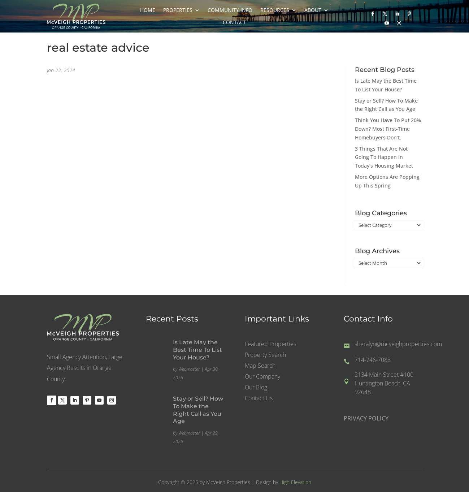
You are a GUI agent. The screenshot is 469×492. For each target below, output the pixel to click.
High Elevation (295, 482)
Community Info (230, 10)
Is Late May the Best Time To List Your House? (197, 350)
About (312, 10)
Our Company (262, 377)
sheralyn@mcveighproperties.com (398, 344)
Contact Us (259, 399)
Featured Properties (270, 345)
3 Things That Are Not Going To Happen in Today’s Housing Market (384, 157)
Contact (234, 22)
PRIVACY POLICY (366, 419)
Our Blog (256, 388)
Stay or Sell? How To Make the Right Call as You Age (198, 409)
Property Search (265, 356)
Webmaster (189, 369)
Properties (177, 10)
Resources (274, 10)
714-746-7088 (373, 360)
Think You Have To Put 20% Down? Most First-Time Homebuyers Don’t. (388, 129)
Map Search (260, 366)
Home (147, 10)
